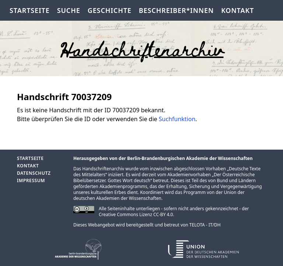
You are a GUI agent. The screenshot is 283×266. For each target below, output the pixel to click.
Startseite (30, 10)
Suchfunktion (177, 119)
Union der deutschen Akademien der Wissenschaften (159, 195)
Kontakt (237, 10)
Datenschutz (33, 173)
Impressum (31, 180)
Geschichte (110, 10)
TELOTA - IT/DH (205, 225)
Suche (68, 10)
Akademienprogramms (123, 186)
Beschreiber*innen (176, 10)
